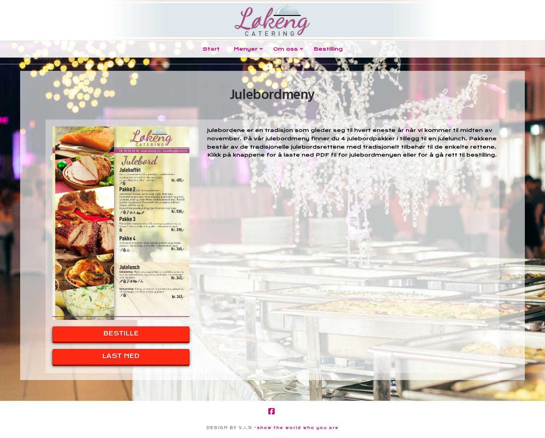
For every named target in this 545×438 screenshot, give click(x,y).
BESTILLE (121, 333)
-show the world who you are (296, 427)
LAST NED (120, 356)
